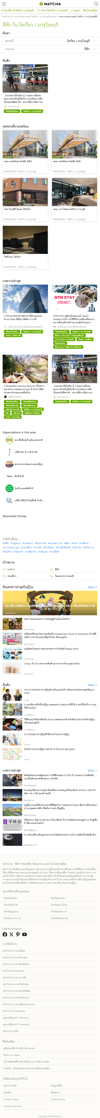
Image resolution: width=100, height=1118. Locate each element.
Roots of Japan (12, 1054)
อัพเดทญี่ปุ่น (90, 10)
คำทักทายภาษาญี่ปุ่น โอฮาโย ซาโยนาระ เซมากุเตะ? (49, 749)
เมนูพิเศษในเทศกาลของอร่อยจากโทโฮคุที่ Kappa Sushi (51, 648)
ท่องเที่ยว (9, 576)
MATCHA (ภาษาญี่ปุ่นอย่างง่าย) (19, 1004)
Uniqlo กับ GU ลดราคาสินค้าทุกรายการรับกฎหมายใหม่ (51, 663)
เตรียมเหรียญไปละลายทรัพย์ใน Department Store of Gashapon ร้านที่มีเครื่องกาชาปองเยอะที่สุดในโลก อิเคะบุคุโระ (60, 635)
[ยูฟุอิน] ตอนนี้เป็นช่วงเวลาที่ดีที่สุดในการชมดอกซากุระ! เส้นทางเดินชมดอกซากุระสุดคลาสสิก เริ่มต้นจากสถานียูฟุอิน (60, 806)
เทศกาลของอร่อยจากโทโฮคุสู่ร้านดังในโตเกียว (47, 618)
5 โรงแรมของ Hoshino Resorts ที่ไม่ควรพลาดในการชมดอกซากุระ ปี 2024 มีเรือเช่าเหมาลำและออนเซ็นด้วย (24, 389)
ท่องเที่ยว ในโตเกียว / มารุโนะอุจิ (18, 10)
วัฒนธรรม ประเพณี (62, 576)
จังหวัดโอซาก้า (58, 898)
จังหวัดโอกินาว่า (59, 911)
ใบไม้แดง (49, 547)
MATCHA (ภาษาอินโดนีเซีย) (17, 990)
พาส (75, 543)
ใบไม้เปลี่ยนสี (64, 547)
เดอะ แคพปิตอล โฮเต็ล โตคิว (18, 161)
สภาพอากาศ (56, 543)
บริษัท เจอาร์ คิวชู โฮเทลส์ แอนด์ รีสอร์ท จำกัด (25, 327)
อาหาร (8, 569)
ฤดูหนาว (17, 543)
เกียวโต (77, 547)
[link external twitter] (12, 935)
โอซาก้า (19, 552)
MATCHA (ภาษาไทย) (13, 970)
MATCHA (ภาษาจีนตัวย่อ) (16, 984)
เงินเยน (44, 552)
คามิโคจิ (55, 552)
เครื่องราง (32, 552)
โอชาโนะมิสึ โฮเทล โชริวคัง (17, 209)
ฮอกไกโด (41, 543)
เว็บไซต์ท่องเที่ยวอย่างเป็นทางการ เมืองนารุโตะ (26, 1061)
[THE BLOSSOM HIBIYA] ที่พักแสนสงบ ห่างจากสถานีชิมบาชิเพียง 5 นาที (23, 317)
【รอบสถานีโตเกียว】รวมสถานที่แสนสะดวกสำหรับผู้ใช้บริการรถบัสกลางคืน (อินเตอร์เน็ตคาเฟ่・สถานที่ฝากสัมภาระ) (23, 99)
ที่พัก (7, 543)
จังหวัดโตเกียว (11, 898)
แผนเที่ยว (27, 547)
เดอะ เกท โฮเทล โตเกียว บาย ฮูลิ (69, 209)
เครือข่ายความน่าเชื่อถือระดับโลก (71, 327)
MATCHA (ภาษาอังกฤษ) (15, 957)
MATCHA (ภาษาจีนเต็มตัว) (16, 964)
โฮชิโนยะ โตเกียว (12, 256)
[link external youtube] (25, 935)
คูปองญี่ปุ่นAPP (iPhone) (15, 1017)
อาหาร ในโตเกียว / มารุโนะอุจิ (53, 10)
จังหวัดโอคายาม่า (59, 918)
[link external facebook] (5, 935)
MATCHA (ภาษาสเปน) (14, 1011)
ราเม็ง (38, 547)
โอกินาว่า (89, 547)
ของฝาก (29, 543)
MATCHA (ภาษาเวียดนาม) (16, 997)
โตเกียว (8, 552)
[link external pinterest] (19, 935)
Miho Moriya (13, 106)
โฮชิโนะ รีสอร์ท (15, 397)
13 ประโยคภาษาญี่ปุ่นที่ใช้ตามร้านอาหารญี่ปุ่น (46, 734)
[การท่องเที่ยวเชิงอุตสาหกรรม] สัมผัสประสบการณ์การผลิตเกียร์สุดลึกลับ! (60, 834)
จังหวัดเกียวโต (11, 904)
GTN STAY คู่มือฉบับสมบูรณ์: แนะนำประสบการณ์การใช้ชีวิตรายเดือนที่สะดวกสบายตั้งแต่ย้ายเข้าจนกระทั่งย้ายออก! (74, 319)
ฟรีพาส (84, 543)
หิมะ (68, 543)
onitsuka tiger (12, 547)
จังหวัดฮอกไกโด (59, 904)
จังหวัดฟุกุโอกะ (11, 911)
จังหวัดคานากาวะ (12, 918)
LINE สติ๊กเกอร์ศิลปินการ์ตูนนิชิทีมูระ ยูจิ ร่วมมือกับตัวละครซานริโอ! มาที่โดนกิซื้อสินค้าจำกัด (50, 605)
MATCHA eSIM (10, 1031)
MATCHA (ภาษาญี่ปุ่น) (14, 950)
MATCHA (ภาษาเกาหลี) (14, 977)
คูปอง (75, 10)
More (91, 587)
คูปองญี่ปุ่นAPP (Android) (16, 1024)
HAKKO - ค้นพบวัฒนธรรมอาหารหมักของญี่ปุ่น (27, 1068)
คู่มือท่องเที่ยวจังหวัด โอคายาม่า (19, 1048)
